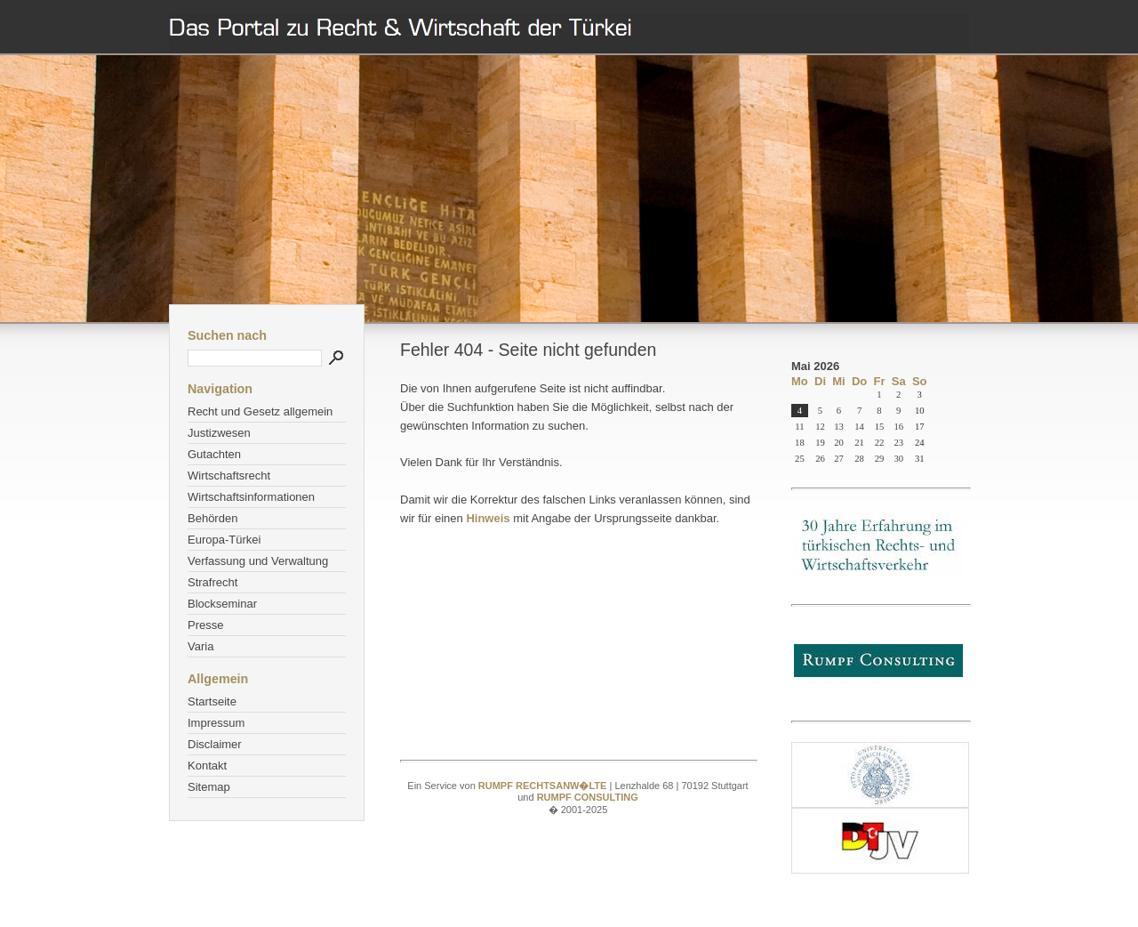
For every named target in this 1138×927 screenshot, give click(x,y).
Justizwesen (219, 432)
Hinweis (487, 518)
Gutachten (214, 454)
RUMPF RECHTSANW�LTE (544, 785)
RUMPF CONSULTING (587, 797)
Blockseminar (222, 603)
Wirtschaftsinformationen (251, 497)
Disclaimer (215, 744)
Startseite (212, 701)
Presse (205, 625)
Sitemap (209, 787)
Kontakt (207, 765)
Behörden (212, 518)
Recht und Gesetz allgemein (260, 411)
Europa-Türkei (224, 539)
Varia (200, 646)
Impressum (216, 723)
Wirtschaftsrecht (229, 475)
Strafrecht (212, 582)
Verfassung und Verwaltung (258, 561)
